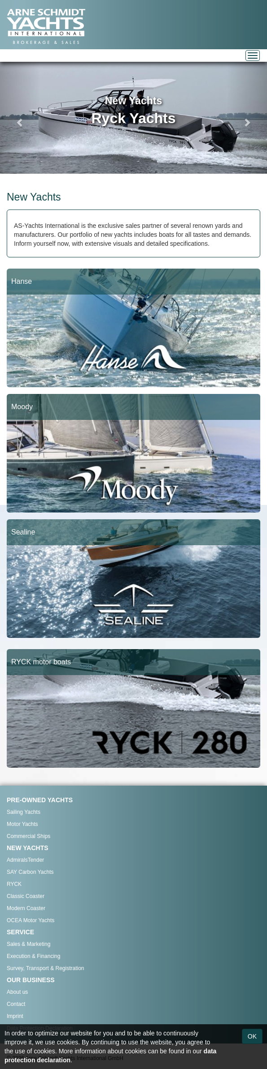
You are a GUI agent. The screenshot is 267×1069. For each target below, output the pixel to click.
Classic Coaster (25, 896)
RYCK (14, 884)
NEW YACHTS (27, 847)
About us (17, 992)
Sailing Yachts (23, 812)
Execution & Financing (33, 956)
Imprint (15, 1016)
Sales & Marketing (28, 944)
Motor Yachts (22, 824)
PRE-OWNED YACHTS (40, 800)
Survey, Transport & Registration (45, 968)
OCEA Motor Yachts (30, 920)
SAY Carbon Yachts (30, 872)
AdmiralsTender (25, 860)
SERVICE (20, 932)
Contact (16, 1004)
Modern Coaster (26, 908)
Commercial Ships (28, 836)
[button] (20, 118)
